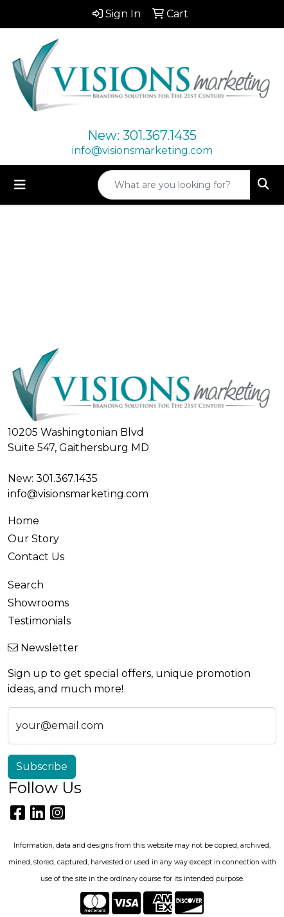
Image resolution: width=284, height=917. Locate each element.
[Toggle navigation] (19, 185)
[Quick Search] (174, 185)
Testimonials (39, 621)
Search (26, 585)
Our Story (33, 539)
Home (23, 521)
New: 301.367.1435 (142, 135)
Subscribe (41, 766)
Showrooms (38, 603)
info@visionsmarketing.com (142, 150)
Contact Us (36, 557)
